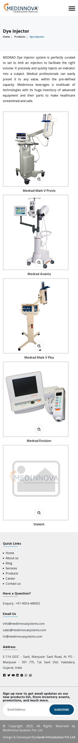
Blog (9, 563)
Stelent (39, 524)
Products (19, 36)
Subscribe (61, 709)
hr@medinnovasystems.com (22, 636)
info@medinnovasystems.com (24, 624)
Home (6, 36)
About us (12, 558)
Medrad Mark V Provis (39, 190)
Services (11, 568)
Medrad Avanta (39, 274)
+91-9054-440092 (28, 603)
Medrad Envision (39, 441)
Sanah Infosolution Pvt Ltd (55, 737)
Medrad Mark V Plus (39, 357)
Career (10, 578)
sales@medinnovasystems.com (24, 630)
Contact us (13, 583)
